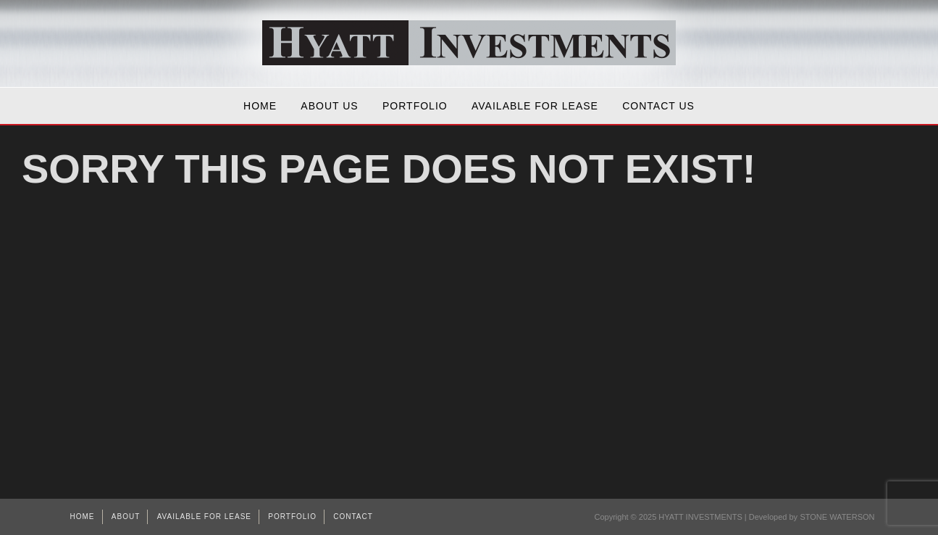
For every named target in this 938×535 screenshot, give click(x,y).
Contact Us (658, 106)
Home (260, 106)
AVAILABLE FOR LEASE (535, 106)
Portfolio (415, 106)
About (126, 517)
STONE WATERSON (837, 517)
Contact (353, 517)
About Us (329, 106)
